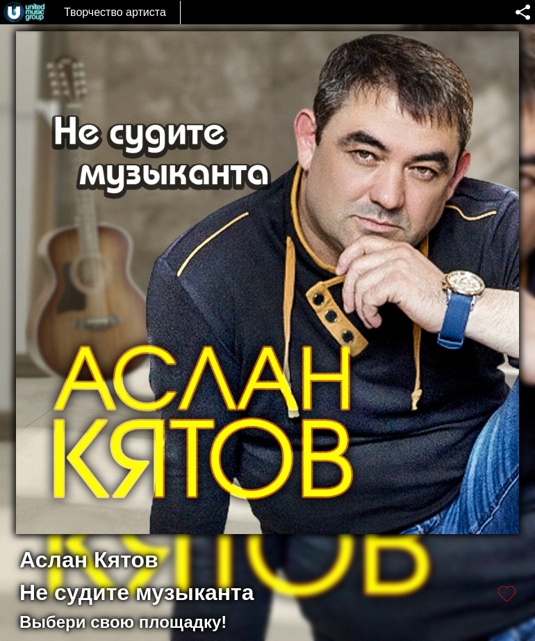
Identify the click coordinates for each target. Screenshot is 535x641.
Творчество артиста (115, 12)
